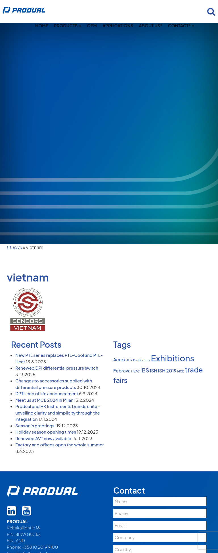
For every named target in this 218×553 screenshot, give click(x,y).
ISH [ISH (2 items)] (153, 371)
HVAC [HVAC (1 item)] (135, 371)
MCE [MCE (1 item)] (180, 371)
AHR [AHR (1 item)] (129, 360)
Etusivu (14, 247)
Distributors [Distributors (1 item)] (141, 360)
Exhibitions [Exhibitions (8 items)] (172, 358)
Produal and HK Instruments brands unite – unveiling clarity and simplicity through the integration (57, 412)
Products (67, 25)
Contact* (181, 25)
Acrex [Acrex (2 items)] (119, 360)
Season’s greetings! (35, 425)
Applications (117, 25)
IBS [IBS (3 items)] (145, 370)
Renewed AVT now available (43, 438)
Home (41, 25)
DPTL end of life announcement (46, 393)
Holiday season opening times (45, 431)
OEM (92, 25)
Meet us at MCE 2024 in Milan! (45, 400)
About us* (150, 25)
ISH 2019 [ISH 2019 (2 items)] (167, 371)
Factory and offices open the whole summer (59, 444)
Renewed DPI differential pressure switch (56, 367)
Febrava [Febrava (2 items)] (122, 371)
